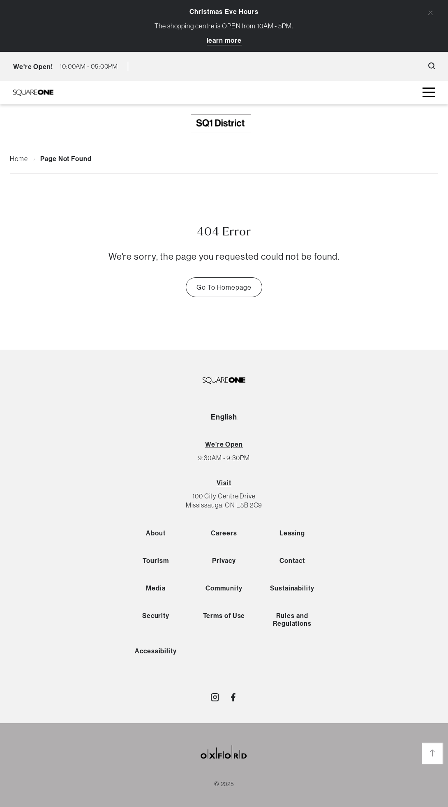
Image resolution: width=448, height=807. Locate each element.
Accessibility (156, 651)
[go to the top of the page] (432, 753)
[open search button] (431, 66)
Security (155, 615)
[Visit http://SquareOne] (233, 697)
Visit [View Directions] (224, 483)
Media (156, 588)
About (156, 533)
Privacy (224, 560)
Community (224, 588)
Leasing (292, 533)
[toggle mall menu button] (429, 93)
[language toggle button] (140, 66)
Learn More (224, 40)
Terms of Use (224, 615)
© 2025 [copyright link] (224, 784)
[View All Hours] (224, 444)
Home (19, 159)
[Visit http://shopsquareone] (215, 697)
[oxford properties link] (224, 762)
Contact (292, 560)
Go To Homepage (224, 287)
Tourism (156, 560)
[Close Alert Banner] (430, 13)
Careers (224, 533)
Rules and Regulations (292, 619)
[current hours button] (89, 66)
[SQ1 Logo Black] (33, 93)
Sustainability (292, 588)
